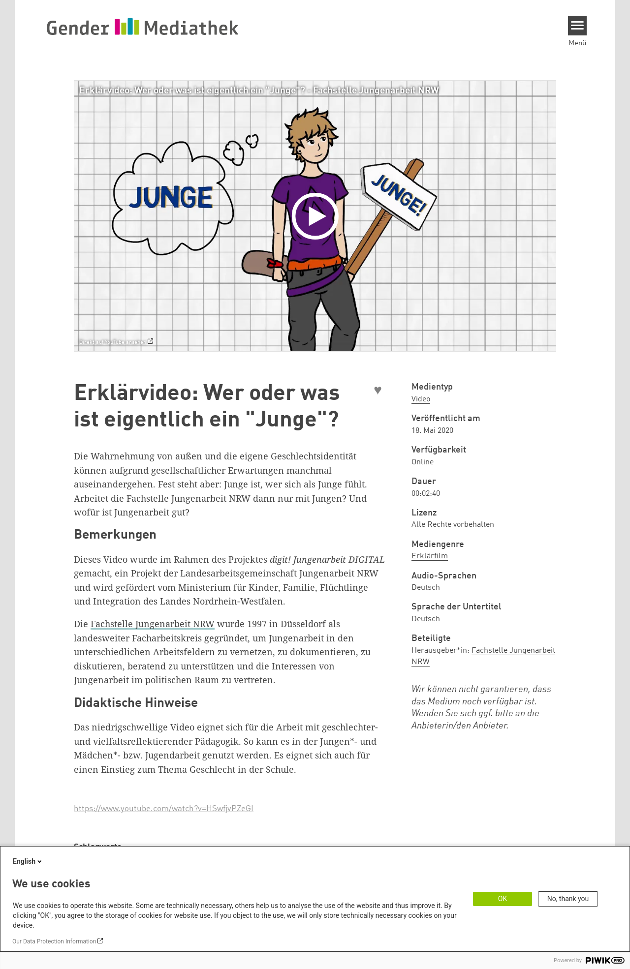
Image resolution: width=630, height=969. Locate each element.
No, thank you (568, 899)
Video (420, 399)
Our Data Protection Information (54, 941)
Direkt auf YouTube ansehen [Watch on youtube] (112, 342)
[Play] (317, 216)
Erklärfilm (429, 556)
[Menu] (577, 25)
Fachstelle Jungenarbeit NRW (153, 624)
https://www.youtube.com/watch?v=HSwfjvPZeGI (163, 809)
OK (502, 899)
